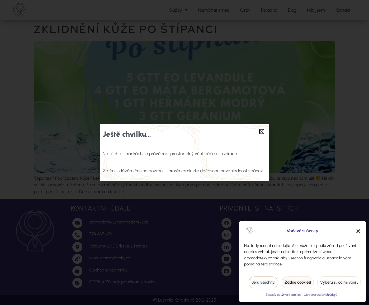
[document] (184, 152)
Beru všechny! (263, 282)
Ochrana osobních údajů (320, 295)
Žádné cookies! (298, 282)
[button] (358, 231)
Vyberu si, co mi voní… (339, 282)
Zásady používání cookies (283, 295)
